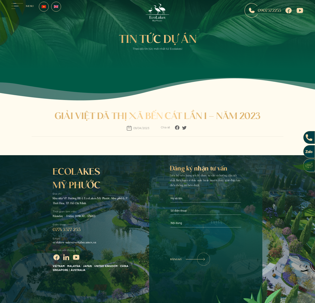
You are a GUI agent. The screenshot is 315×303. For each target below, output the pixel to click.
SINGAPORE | (62, 270)
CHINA (124, 266)
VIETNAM (59, 266)
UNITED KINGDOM (106, 266)
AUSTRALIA (78, 270)
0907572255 (262, 10)
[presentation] (207, 240)
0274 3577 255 (66, 229)
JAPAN (87, 266)
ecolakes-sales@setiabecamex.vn (74, 242)
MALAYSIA (73, 266)
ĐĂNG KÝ (190, 259)
